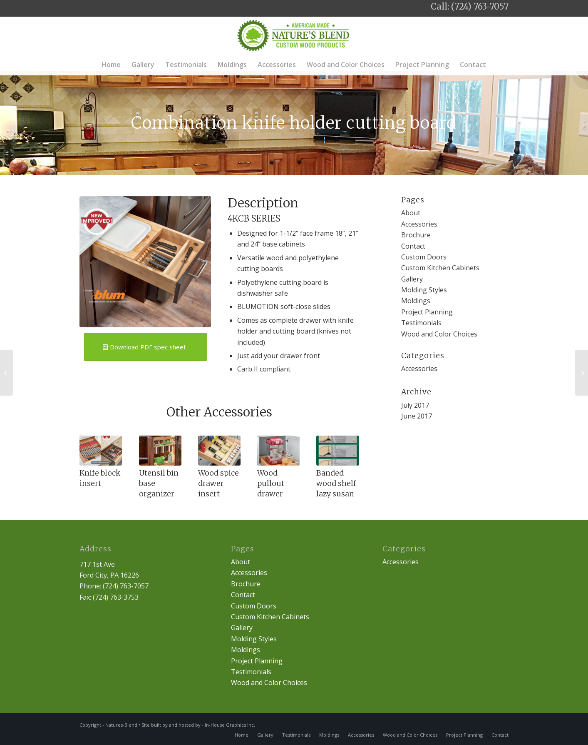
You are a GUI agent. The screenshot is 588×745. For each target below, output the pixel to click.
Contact (413, 246)
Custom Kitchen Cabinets (440, 267)
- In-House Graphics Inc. (228, 725)
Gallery (412, 279)
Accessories (419, 224)
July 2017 (415, 405)
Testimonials (421, 322)
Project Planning (427, 311)
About (410, 212)
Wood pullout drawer (270, 483)
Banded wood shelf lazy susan (336, 483)
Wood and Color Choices (439, 334)
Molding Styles (424, 289)
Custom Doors (424, 257)
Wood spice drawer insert (218, 483)
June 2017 (416, 416)
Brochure (416, 234)
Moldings (415, 300)
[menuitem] (111, 64)
